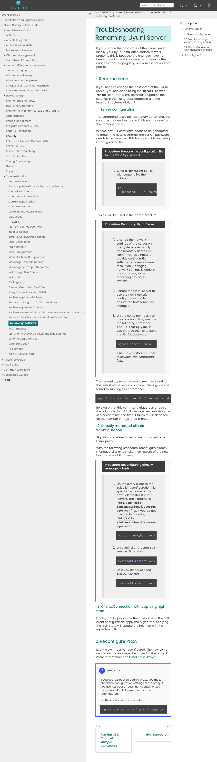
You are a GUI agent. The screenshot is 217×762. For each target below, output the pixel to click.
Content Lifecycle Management (26, 65)
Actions (11, 35)
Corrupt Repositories (21, 201)
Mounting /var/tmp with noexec (28, 267)
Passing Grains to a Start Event (27, 287)
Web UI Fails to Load (21, 354)
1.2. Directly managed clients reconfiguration (197, 40)
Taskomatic (15, 349)
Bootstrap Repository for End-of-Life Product (36, 186)
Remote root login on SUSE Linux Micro (32, 302)
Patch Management (18, 121)
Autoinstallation (18, 181)
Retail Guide (11, 364)
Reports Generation (18, 131)
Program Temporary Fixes (22, 126)
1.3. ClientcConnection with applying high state (198, 48)
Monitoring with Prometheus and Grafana (32, 111)
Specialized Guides (16, 375)
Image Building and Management (27, 85)
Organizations (15, 116)
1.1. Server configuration (197, 34)
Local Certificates (19, 242)
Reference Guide (14, 360)
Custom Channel (19, 206)
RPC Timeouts (17, 328)
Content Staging (16, 70)
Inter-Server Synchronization (26, 237)
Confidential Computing (21, 60)
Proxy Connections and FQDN (27, 292)
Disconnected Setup (19, 75)
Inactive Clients (18, 232)
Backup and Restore (19, 50)
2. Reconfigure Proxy (194, 55)
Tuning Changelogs (18, 161)
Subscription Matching (20, 151)
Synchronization (18, 344)
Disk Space (15, 217)
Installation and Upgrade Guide (24, 20)
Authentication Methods (21, 45)
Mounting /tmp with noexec (25, 262)
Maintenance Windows (20, 101)
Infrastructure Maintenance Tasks (27, 90)
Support (11, 171)
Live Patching (14, 95)
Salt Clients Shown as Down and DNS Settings (37, 334)
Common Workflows (17, 370)
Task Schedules (16, 156)
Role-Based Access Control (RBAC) (28, 141)
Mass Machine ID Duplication (26, 257)
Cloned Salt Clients (20, 191)
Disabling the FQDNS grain (25, 211)
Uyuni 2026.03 (11, 15)
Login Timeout (17, 247)
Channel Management (20, 55)
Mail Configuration (20, 252)
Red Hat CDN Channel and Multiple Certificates (38, 317)
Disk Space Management (22, 80)
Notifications (16, 277)
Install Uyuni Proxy (142, 657)
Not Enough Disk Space (23, 272)
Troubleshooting (16, 176)
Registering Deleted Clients (25, 307)
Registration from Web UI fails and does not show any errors (46, 312)
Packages (14, 282)
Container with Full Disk (23, 196)
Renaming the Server (22, 323)
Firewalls (13, 222)
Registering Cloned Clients (25, 297)
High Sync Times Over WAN (25, 227)
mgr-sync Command (19, 106)
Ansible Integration (18, 40)
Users (9, 166)
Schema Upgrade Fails (22, 338)
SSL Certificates (15, 146)
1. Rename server (192, 29)
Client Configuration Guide (21, 25)
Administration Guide (17, 30)
